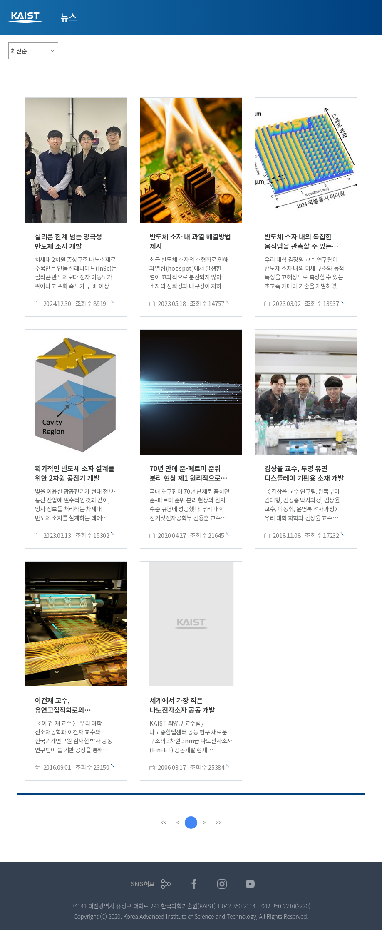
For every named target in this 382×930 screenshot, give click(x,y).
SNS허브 (143, 884)
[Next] (204, 822)
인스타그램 (222, 884)
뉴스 (68, 16)
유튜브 (250, 884)
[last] (218, 822)
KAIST (26, 18)
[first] (163, 822)
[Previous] (177, 822)
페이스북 (194, 884)
